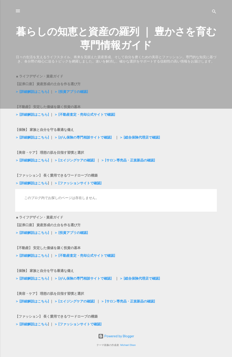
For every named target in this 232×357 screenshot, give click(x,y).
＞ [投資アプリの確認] (71, 92)
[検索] (214, 12)
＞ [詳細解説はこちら (31, 183)
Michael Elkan (128, 345)
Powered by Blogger (116, 336)
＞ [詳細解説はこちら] (32, 92)
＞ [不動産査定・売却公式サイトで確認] (84, 115)
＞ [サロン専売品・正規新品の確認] (128, 160)
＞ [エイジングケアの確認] (74, 160)
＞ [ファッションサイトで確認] (78, 183)
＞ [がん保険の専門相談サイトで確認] (83, 137)
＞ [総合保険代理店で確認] (139, 137)
